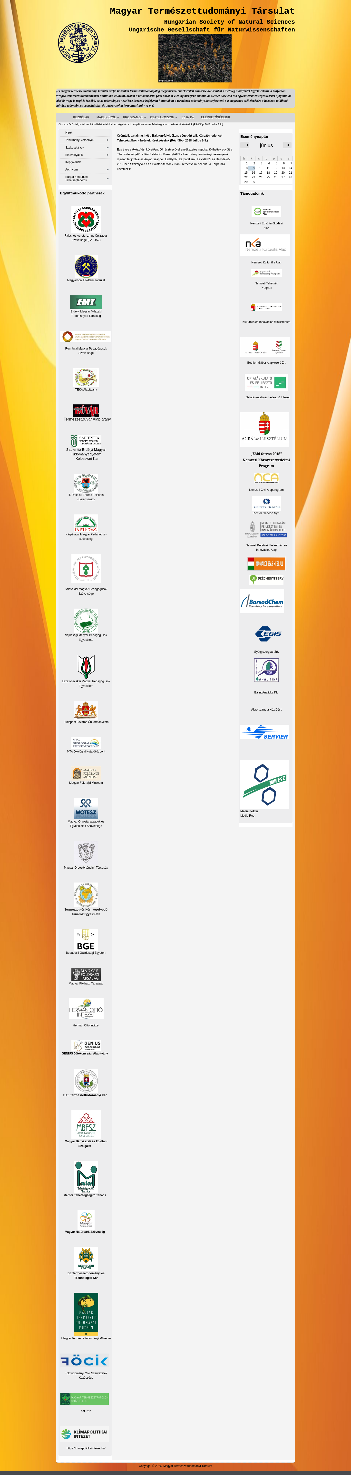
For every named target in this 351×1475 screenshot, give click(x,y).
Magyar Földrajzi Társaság (86, 976)
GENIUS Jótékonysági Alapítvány (85, 1047)
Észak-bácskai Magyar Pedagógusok (86, 669)
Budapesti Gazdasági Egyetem (86, 952)
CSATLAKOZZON (162, 117)
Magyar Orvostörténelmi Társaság (86, 867)
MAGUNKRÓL (106, 117)
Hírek (68, 132)
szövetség (86, 539)
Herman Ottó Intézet (86, 1025)
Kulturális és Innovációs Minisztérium (267, 322)
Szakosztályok (74, 147)
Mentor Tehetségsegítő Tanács (85, 1179)
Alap (266, 228)
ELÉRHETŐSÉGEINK (215, 117)
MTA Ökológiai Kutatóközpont (86, 751)
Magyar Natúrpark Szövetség (85, 1222)
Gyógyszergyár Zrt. (266, 651)
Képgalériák (73, 162)
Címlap (62, 124)
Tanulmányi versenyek (79, 140)
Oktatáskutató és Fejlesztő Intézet (268, 397)
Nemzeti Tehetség (266, 283)
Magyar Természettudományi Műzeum (86, 1316)
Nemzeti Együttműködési (266, 223)
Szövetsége (86, 593)
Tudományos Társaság (86, 316)
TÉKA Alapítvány (86, 379)
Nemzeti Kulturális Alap (266, 262)
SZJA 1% (187, 117)
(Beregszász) (86, 499)
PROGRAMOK (133, 117)
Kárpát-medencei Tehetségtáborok (76, 178)
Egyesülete (86, 686)
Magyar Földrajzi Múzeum (86, 782)
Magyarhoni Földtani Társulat (86, 268)
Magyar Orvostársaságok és (86, 821)
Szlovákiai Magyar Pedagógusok (86, 589)
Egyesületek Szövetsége (86, 826)
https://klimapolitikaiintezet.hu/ (86, 1448)
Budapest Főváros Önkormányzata (85, 722)
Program (266, 288)
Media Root (247, 815)
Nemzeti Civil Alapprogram (266, 490)
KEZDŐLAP (81, 117)
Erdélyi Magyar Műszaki (86, 304)
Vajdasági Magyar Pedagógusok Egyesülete (86, 625)
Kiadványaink (74, 155)
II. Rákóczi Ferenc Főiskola (86, 495)
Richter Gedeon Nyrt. (266, 505)
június (266, 145)
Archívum (71, 169)
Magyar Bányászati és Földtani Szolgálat (86, 1128)
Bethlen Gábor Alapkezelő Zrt (266, 362)
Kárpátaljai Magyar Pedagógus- (86, 534)
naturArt (86, 1411)
